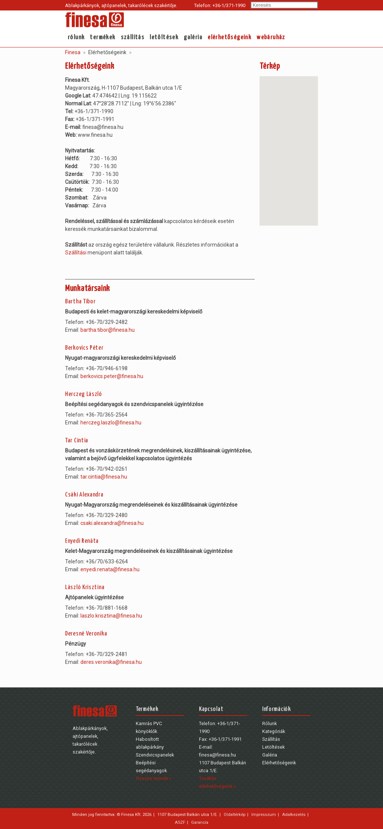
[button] (289, 144)
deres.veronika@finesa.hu (111, 662)
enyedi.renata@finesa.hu (110, 569)
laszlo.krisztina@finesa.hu (111, 616)
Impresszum (263, 814)
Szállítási (75, 253)
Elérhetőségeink (229, 37)
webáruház (271, 37)
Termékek (102, 37)
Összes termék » (153, 778)
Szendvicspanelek (155, 755)
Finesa (72, 52)
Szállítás (133, 37)
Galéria (193, 37)
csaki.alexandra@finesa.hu (112, 523)
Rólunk (76, 37)
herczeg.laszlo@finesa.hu (110, 423)
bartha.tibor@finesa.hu (107, 330)
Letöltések (164, 37)
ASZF (180, 822)
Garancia (199, 822)
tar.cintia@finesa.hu (103, 477)
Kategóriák (273, 731)
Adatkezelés (294, 814)
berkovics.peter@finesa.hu (111, 376)
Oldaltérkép (234, 814)
